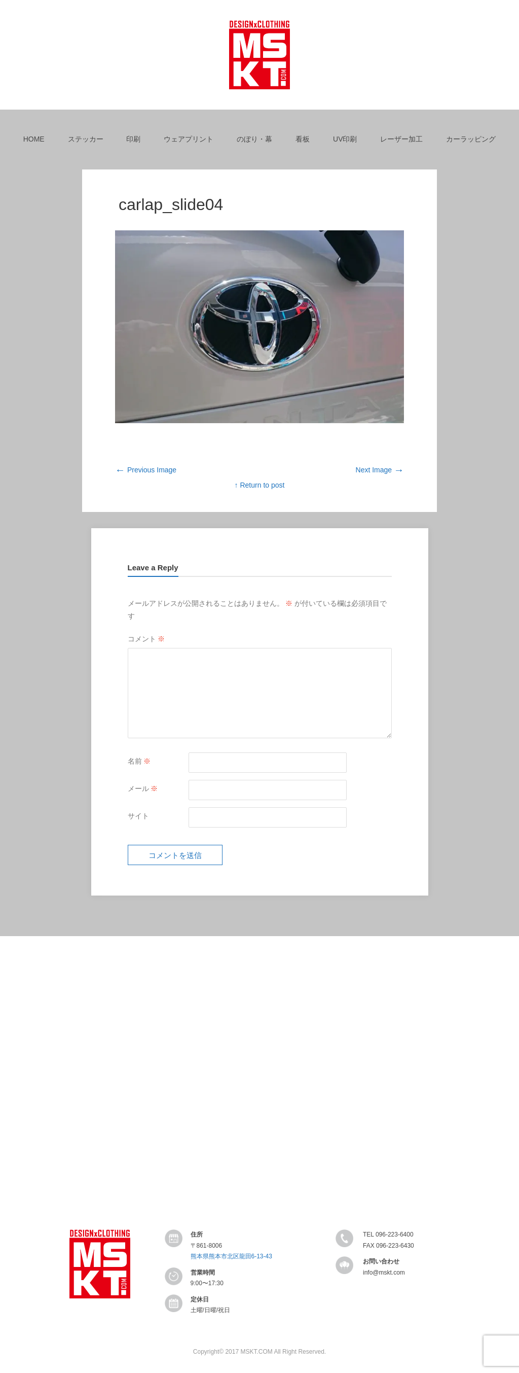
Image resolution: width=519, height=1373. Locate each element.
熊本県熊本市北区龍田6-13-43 (231, 1256)
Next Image (380, 470)
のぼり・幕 (254, 139)
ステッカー (85, 139)
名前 (139, 761)
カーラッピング (471, 139)
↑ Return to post (260, 485)
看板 (302, 139)
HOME (34, 139)
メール (143, 788)
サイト (138, 816)
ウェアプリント (188, 139)
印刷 (133, 139)
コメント (146, 639)
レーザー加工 (401, 139)
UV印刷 (345, 139)
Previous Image (145, 470)
